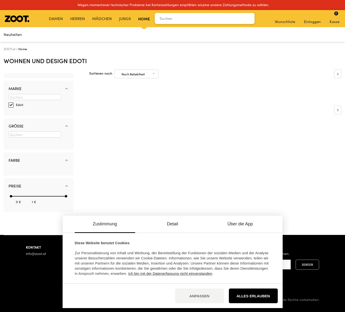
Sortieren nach (100, 73)
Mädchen (102, 18)
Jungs (125, 18)
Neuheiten (13, 34)
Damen (56, 18)
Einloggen (312, 18)
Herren (77, 18)
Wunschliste (285, 18)
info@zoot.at (36, 253)
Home (144, 18)
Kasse (334, 17)
